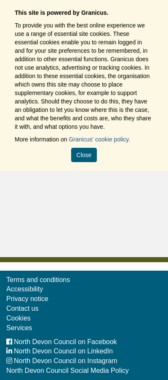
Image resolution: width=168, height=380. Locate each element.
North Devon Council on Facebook (61, 341)
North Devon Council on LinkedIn (59, 351)
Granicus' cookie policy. (99, 139)
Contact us (22, 308)
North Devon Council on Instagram (61, 360)
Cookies (18, 318)
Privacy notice (27, 298)
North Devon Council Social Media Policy (67, 370)
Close (84, 155)
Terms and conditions (38, 279)
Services (19, 327)
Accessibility (24, 289)
